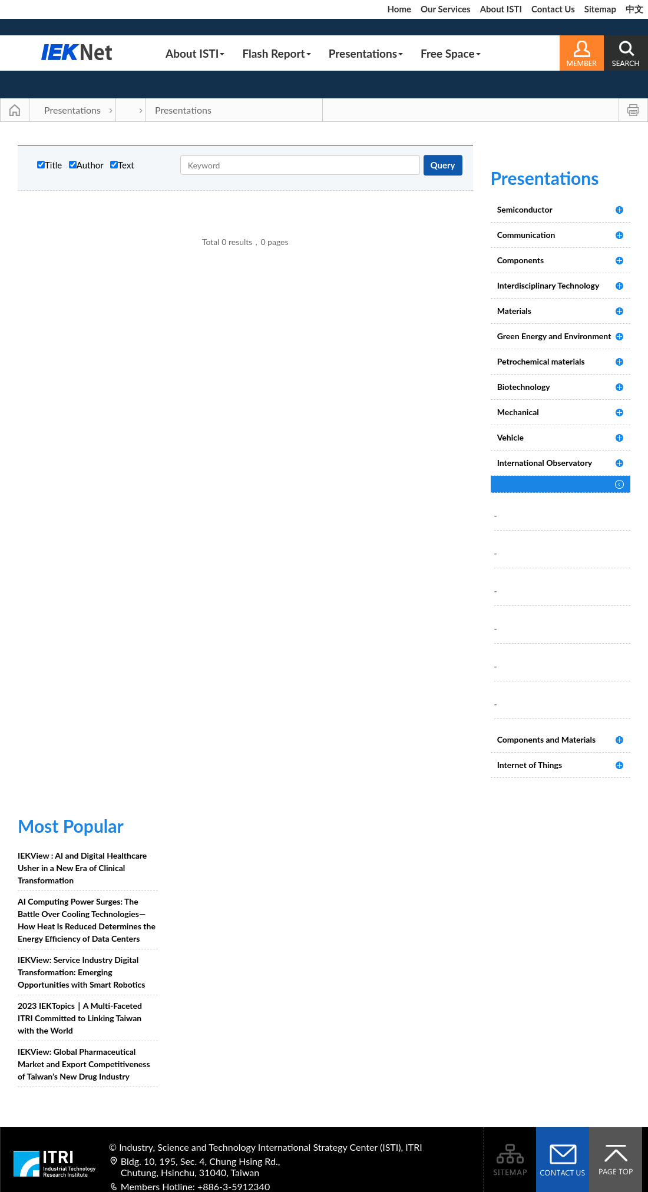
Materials (514, 311)
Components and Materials (546, 739)
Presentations (366, 53)
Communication (526, 235)
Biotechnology (523, 387)
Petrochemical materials (541, 361)
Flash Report (276, 53)
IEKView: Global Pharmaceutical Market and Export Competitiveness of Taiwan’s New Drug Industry (84, 1064)
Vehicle (510, 437)
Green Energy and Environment (554, 336)
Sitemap (600, 9)
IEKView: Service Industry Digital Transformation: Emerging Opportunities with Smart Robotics (82, 972)
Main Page (14, 110)
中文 (634, 9)
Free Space (451, 53)
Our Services (446, 9)
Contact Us (553, 9)
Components (520, 260)
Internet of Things (529, 765)
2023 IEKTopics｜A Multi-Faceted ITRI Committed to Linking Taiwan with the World (80, 1018)
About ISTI (501, 9)
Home (399, 9)
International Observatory (545, 463)
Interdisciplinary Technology (548, 285)
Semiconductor (525, 209)
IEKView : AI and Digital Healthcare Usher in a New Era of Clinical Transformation (82, 867)
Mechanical (518, 412)
